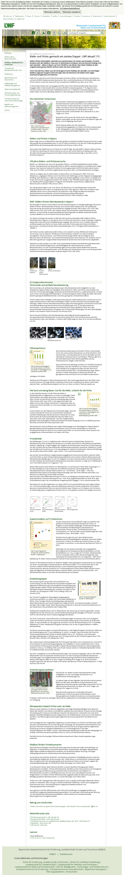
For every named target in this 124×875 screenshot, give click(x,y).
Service (7, 110)
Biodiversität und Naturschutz (11, 79)
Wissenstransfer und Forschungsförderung (12, 94)
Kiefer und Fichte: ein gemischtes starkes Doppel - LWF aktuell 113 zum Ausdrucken (64, 806)
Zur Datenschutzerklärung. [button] (70, 8)
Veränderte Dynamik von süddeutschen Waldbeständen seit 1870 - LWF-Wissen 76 (60, 821)
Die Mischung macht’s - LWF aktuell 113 (45, 817)
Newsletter (46, 16)
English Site (20, 19)
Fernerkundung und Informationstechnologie (14, 100)
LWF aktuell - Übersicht (39, 825)
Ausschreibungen (66, 16)
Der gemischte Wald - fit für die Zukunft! (45, 819)
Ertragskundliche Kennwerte (42, 282)
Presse (29, 16)
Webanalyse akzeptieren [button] (71, 12)
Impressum (86, 16)
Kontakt (77, 16)
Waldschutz (9, 74)
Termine (37, 16)
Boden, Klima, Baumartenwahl (10, 58)
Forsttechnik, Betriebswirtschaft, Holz (13, 69)
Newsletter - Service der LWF (41, 823)
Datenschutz (97, 16)
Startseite (8, 53)
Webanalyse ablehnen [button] (52, 12)
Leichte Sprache (109, 16)
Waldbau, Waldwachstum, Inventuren (14, 63)
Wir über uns (7, 16)
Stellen (55, 16)
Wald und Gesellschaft (12, 89)
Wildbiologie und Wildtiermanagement (12, 84)
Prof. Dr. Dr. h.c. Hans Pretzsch (42, 838)
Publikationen (19, 16)
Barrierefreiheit (8, 19)
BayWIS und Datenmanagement (12, 105)
